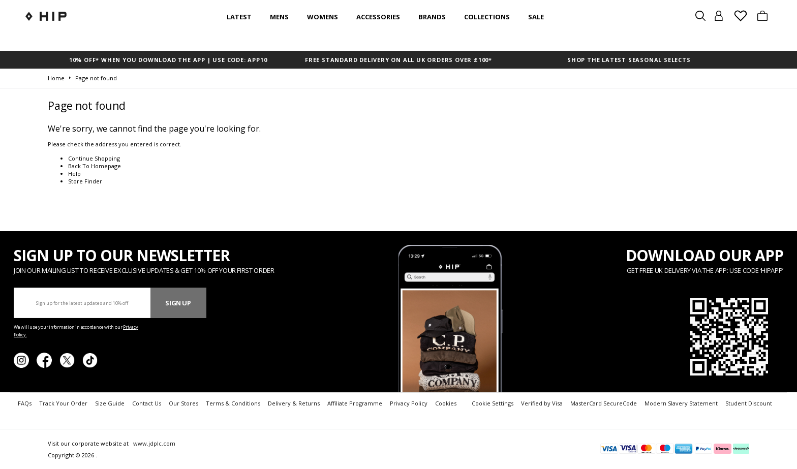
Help (74, 173)
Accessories (378, 16)
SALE (536, 16)
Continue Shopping (94, 158)
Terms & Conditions (233, 403)
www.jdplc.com (153, 443)
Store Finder (85, 181)
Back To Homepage (94, 166)
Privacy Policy (408, 403)
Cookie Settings (492, 403)
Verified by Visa (542, 403)
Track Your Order (63, 403)
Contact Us (146, 403)
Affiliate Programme (354, 403)
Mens (279, 16)
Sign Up (178, 302)
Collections (487, 16)
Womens (322, 16)
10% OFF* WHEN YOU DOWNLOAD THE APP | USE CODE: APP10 (168, 60)
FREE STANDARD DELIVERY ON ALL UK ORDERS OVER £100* (398, 60)
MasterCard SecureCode (603, 403)
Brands (432, 16)
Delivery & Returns (294, 403)
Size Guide (110, 403)
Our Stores (183, 403)
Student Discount (748, 403)
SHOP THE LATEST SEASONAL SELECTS (629, 60)
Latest (239, 16)
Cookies (445, 403)
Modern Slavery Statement (681, 403)
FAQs (25, 403)
